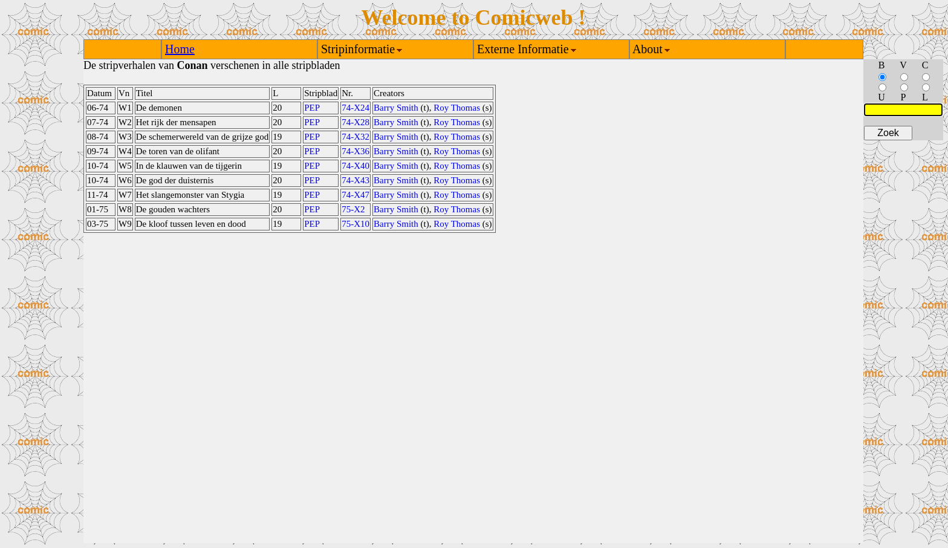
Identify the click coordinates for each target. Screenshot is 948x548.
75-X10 (355, 224)
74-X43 (355, 180)
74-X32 (355, 137)
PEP (312, 108)
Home (180, 49)
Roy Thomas (456, 108)
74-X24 (355, 108)
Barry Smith (396, 108)
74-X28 (355, 122)
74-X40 (355, 166)
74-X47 (355, 195)
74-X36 (355, 151)
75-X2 (353, 209)
